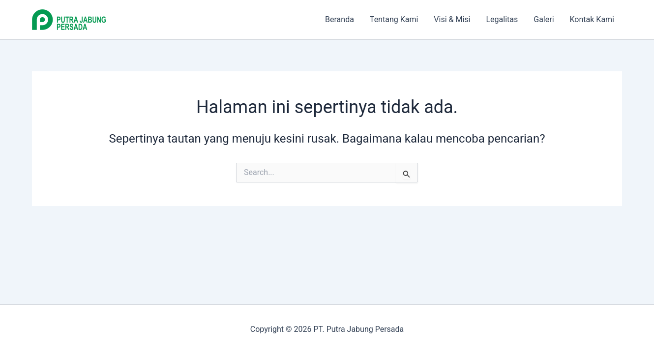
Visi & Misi (452, 19)
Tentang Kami (394, 19)
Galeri (544, 19)
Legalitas (502, 19)
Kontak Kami (592, 19)
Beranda (339, 19)
